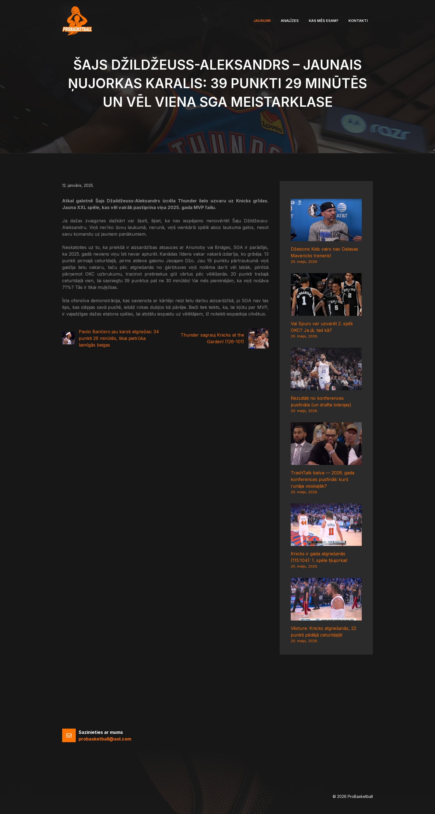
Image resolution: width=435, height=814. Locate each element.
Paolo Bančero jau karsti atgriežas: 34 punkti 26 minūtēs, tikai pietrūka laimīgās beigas (119, 338)
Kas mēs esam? (323, 20)
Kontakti (358, 20)
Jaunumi (262, 20)
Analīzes (290, 20)
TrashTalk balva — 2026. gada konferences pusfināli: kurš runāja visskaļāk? (322, 479)
